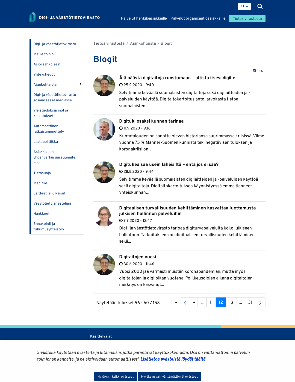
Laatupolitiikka (45, 141)
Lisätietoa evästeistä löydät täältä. (173, 359)
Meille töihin (43, 54)
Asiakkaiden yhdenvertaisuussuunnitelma (54, 157)
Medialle (40, 183)
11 (212, 303)
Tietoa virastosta (108, 43)
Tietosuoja (42, 172)
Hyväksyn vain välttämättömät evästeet (169, 376)
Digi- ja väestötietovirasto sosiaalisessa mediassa (54, 97)
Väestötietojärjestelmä (52, 203)
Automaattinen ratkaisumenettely (48, 128)
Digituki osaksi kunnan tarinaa (151, 121)
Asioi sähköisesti (47, 64)
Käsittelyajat (101, 336)
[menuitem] (244, 6)
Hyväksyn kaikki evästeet (115, 376)
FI (242, 6)
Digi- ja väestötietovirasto (54, 43)
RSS (258, 71)
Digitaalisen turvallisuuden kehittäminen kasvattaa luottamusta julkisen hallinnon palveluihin (187, 210)
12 (222, 303)
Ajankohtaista (44, 84)
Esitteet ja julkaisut (49, 193)
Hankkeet (41, 213)
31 (251, 303)
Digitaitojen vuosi (137, 257)
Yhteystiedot (44, 74)
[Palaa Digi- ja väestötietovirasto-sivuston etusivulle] (65, 17)
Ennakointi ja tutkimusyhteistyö (48, 226)
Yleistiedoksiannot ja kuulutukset (50, 113)
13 (232, 303)
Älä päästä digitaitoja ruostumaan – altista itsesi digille (177, 78)
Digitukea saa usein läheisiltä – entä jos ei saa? (168, 164)
